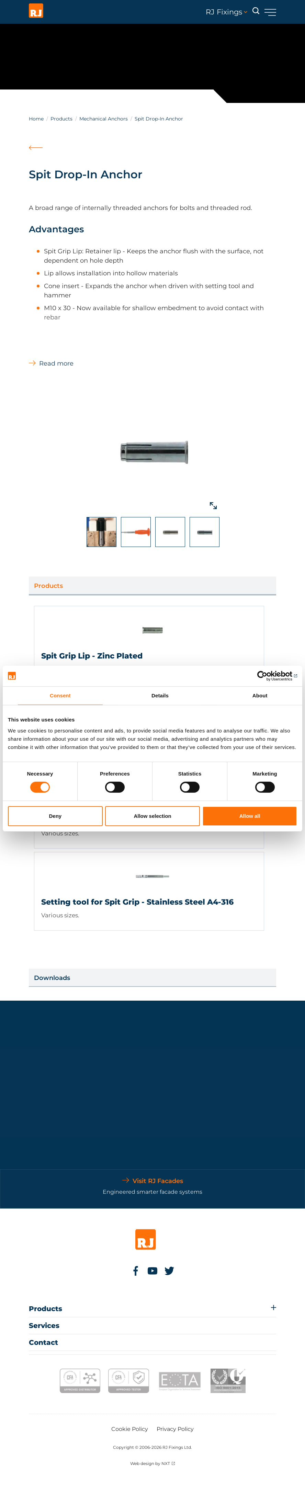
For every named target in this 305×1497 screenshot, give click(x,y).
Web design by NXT (150, 1463)
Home (36, 119)
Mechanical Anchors (103, 119)
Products (61, 119)
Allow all (249, 816)
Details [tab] (160, 695)
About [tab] (260, 695)
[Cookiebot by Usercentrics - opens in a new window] (267, 676)
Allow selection (152, 816)
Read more (56, 363)
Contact (43, 1342)
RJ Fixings (226, 12)
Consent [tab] (60, 695)
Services (44, 1325)
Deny (55, 816)
